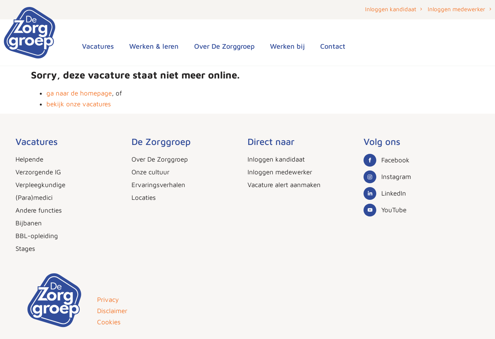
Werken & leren (154, 46)
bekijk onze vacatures (78, 104)
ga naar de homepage (79, 93)
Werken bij (287, 46)
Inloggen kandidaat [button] (390, 9)
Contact (332, 46)
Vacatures (98, 46)
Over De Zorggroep (224, 46)
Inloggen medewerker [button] (456, 9)
